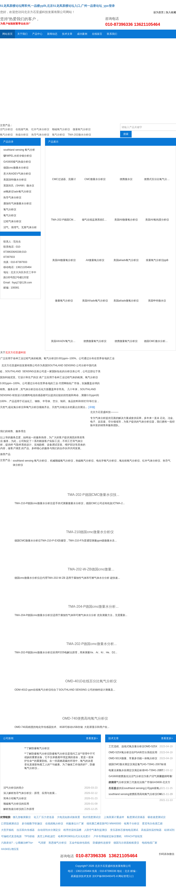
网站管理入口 (126, 876)
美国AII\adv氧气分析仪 (95, 300)
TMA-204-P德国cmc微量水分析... (93, 606)
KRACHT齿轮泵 (133, 836)
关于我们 (22, 33)
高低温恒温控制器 (151, 829)
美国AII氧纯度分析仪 (157, 219)
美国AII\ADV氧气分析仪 (64, 341)
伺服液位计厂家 (75, 823)
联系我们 (112, 33)
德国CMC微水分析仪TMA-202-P (157, 341)
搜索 (125, 134)
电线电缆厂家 (149, 842)
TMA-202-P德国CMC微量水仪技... (93, 494)
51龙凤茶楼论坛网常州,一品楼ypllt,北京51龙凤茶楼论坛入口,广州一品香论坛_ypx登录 (57, 5)
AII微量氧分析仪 (95, 260)
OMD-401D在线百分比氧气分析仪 (91, 681)
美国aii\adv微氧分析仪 (126, 300)
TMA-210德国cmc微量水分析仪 (90, 532)
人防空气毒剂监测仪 (95, 829)
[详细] (91, 407)
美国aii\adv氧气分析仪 (126, 260)
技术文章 (67, 33)
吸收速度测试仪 (157, 817)
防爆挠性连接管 (102, 842)
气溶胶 (42, 842)
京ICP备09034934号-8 (105, 876)
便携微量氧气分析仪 (94, 341)
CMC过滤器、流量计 (64, 179)
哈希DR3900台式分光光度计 (74, 836)
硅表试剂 (169, 829)
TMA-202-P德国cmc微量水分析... (91, 644)
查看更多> (92, 738)
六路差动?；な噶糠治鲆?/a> (17, 842)
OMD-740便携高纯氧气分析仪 (85, 718)
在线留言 (97, 33)
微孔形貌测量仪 (22, 817)
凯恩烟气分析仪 (58, 842)
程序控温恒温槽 (72, 829)
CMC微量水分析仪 (95, 179)
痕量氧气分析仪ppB (157, 260)
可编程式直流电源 (11, 836)
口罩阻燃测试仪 (10, 823)
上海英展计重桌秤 (114, 817)
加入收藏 (171, 12)
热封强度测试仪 (92, 817)
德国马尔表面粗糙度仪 (126, 842)
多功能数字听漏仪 (32, 823)
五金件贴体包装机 (79, 842)
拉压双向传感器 (26, 829)
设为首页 (158, 12)
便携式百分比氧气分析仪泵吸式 (157, 179)
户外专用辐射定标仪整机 (107, 836)
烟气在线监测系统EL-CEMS (95, 219)
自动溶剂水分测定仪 (49, 829)
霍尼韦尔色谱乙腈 (152, 823)
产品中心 (37, 33)
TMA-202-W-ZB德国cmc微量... (91, 569)
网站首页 (7, 33)
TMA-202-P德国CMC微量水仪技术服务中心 (64, 219)
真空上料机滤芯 (46, 836)
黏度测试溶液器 (136, 817)
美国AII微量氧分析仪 (126, 219)
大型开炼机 (7, 829)
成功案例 (82, 33)
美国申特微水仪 (157, 300)
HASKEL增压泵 (10, 849)
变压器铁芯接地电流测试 (124, 829)
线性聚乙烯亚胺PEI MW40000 (104, 823)
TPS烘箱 (29, 836)
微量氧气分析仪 (64, 300)
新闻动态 (52, 33)
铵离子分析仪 (131, 823)
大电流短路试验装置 (68, 817)
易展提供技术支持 (81, 876)
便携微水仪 (126, 179)
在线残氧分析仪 (54, 823)
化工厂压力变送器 (44, 817)
